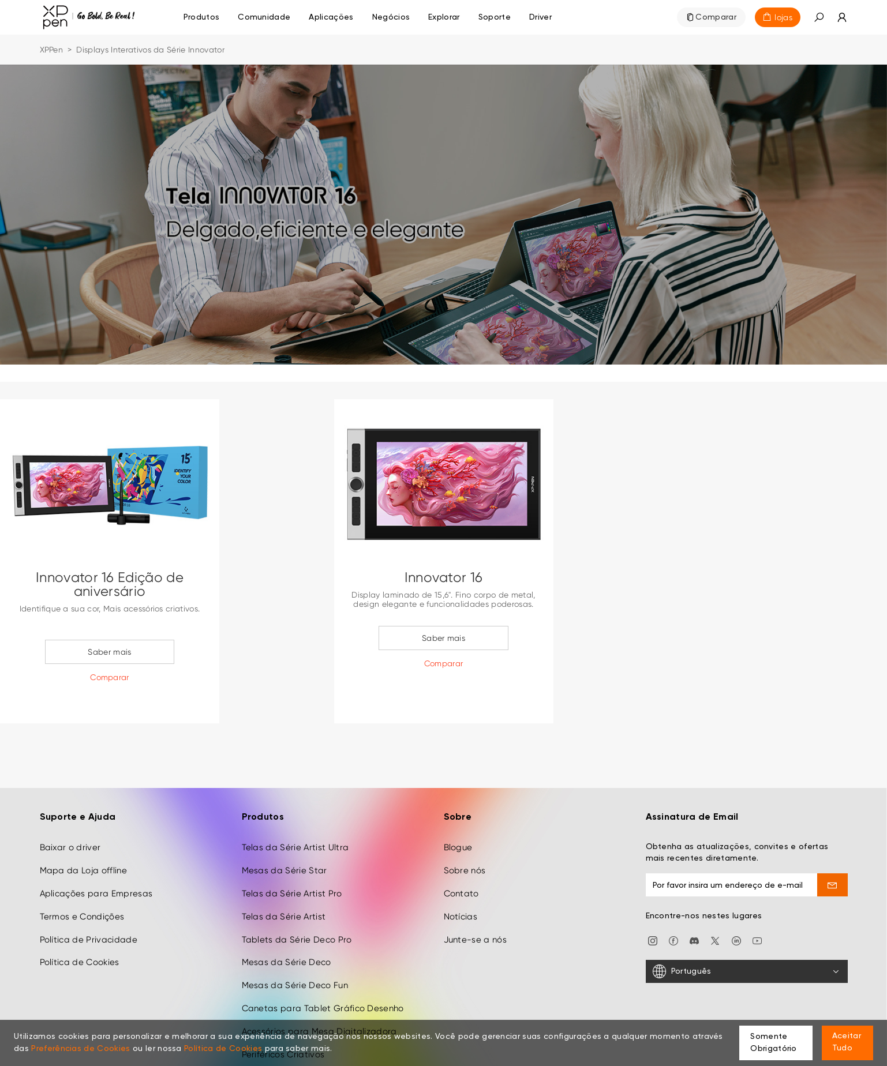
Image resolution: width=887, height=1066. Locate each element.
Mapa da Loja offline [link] (83, 841)
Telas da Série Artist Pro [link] (292, 864)
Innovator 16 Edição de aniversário (110, 584)
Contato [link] (461, 864)
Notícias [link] (461, 887)
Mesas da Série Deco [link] (286, 933)
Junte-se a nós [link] (475, 910)
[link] (264, 17)
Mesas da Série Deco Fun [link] (295, 956)
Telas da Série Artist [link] (284, 887)
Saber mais (109, 651)
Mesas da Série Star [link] (284, 841)
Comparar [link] (715, 17)
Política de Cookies (223, 1049)
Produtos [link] (202, 17)
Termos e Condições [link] (82, 887)
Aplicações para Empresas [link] (96, 864)
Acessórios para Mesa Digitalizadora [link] (319, 1002)
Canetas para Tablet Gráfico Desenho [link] (323, 979)
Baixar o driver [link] (70, 818)
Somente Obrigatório (773, 1043)
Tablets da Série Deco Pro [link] (297, 910)
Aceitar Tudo (846, 1042)
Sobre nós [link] (465, 841)
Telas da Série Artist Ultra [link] (295, 818)
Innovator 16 (444, 577)
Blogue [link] (458, 818)
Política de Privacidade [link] (88, 910)
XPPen (51, 49)
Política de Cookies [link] (79, 933)
